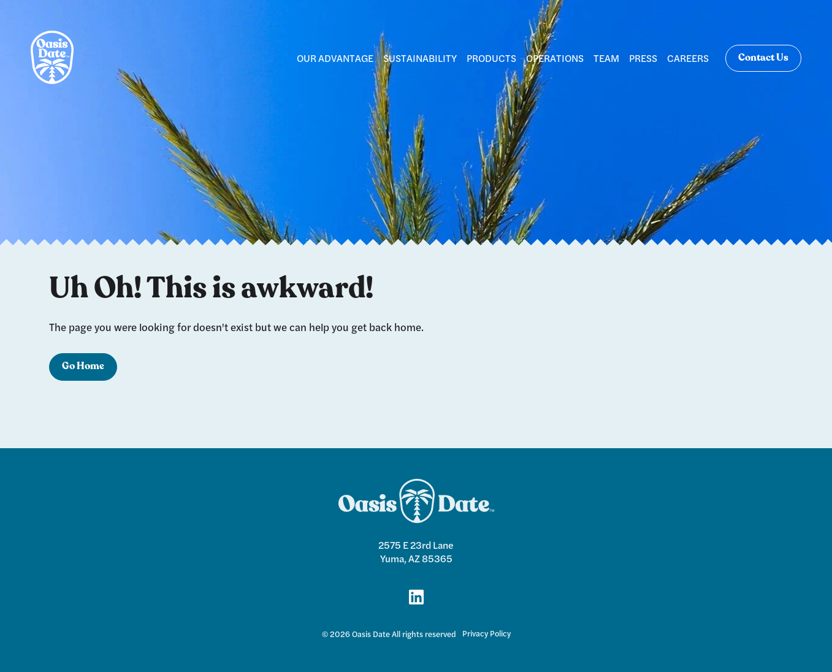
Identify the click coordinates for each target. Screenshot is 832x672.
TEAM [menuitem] (606, 58)
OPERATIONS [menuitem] (555, 58)
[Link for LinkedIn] (416, 596)
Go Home (83, 367)
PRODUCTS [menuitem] (491, 58)
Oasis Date (371, 634)
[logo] (52, 58)
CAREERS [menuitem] (688, 58)
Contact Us (763, 58)
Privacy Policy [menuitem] (486, 633)
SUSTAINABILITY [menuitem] (420, 58)
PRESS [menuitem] (643, 58)
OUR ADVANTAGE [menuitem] (335, 58)
